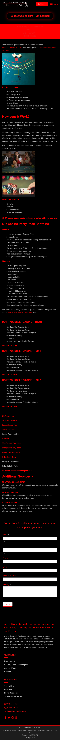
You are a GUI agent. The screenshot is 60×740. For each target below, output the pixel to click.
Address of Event (9, 576)
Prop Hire (8, 689)
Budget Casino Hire (9, 425)
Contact (7, 672)
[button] (42, 4)
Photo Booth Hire (11, 693)
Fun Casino (6, 439)
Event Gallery (9, 661)
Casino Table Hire (9, 429)
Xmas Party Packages (13, 696)
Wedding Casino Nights (11, 452)
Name (6, 535)
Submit (7, 604)
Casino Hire (9, 686)
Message (7, 585)
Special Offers (10, 668)
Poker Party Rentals (9, 457)
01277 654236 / (30, 33)
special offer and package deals (20, 312)
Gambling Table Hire (9, 420)
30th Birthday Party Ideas (11, 443)
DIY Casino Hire (8, 416)
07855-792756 (30, 36)
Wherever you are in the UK (12, 47)
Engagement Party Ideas (11, 448)
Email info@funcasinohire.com (30, 26)
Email (5, 567)
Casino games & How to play (16, 665)
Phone (5, 558)
